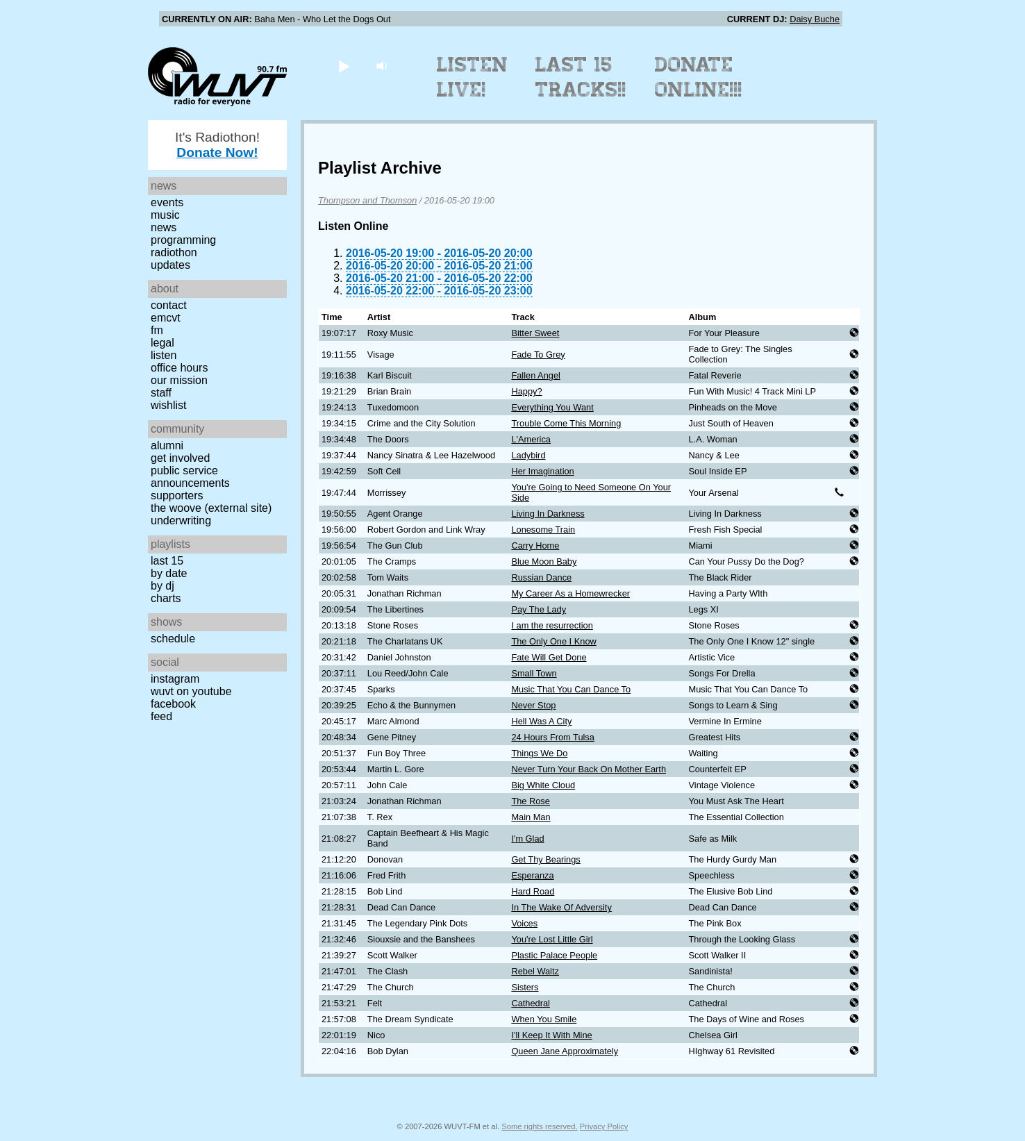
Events (167, 202)
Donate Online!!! (698, 77)
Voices (524, 923)
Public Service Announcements (190, 477)
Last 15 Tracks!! (580, 77)
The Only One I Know (553, 641)
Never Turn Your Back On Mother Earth (588, 769)
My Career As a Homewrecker (570, 593)
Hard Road (532, 891)
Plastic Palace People (554, 955)
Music (165, 215)
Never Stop (533, 705)
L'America (531, 439)
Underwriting (181, 520)
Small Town (533, 673)
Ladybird (528, 455)
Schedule (173, 638)
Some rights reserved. (539, 1126)
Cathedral (530, 1003)
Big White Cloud (543, 785)
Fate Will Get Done (548, 657)
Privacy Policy (604, 1126)
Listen (163, 355)
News (163, 227)
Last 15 (167, 561)
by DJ (162, 586)
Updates (170, 265)
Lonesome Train (543, 529)
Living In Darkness (547, 513)
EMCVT (166, 318)
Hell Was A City (541, 721)
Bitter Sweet (535, 333)
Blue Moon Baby (543, 561)
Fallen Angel (535, 375)
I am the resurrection (551, 625)
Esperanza (532, 875)
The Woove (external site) (211, 508)
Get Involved (180, 458)
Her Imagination (542, 471)
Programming (183, 240)
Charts (166, 598)
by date (169, 573)
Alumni (167, 445)
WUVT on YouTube (191, 691)
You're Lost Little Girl (551, 939)
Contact (169, 305)
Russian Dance (541, 577)
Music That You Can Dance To (571, 689)
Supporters (177, 495)
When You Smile (543, 1019)
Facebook (173, 704)
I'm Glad (527, 838)
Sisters (524, 987)
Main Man (530, 817)
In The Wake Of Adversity (561, 907)
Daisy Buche (815, 19)
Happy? (526, 391)
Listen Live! (472, 77)
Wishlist (169, 405)
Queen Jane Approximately (564, 1051)
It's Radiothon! (217, 145)
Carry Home (535, 545)
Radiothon (174, 252)
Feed (161, 716)
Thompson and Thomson (367, 200)
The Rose (530, 801)
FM (157, 330)
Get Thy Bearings (545, 859)
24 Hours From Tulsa (552, 737)
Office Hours (179, 368)
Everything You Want (552, 407)
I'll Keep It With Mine (551, 1035)
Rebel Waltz (535, 971)
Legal (162, 343)
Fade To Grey (538, 354)
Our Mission (179, 380)
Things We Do (539, 753)
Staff (161, 393)
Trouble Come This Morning (566, 423)
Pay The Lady (538, 609)
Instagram (175, 679)
